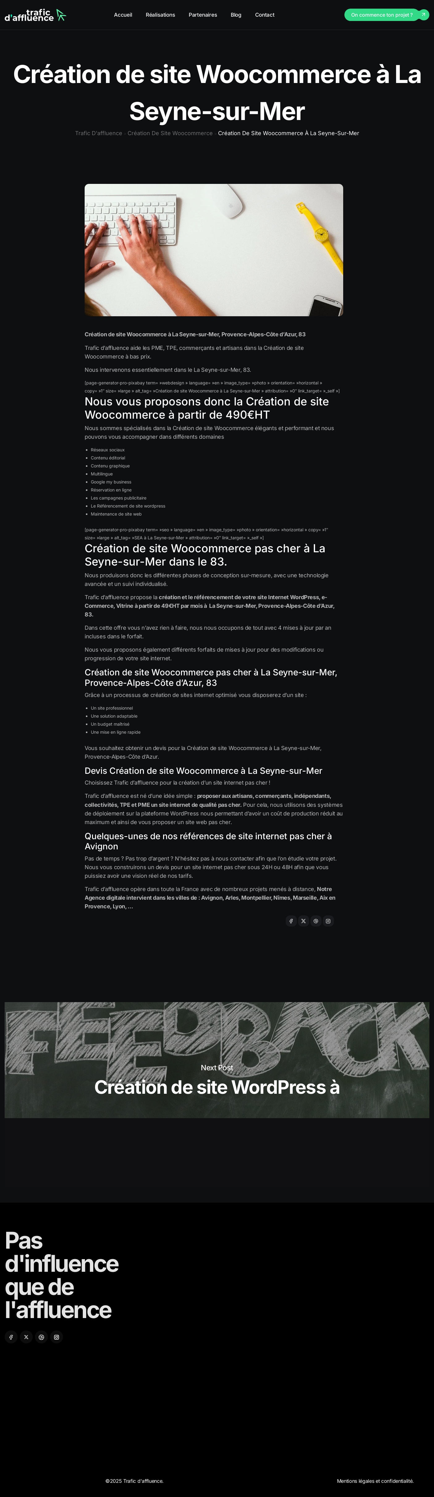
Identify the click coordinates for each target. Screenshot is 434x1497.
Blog (236, 15)
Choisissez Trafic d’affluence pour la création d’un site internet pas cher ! (177, 782)
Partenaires (203, 15)
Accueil (123, 15)
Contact (265, 15)
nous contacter (235, 858)
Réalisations (160, 15)
